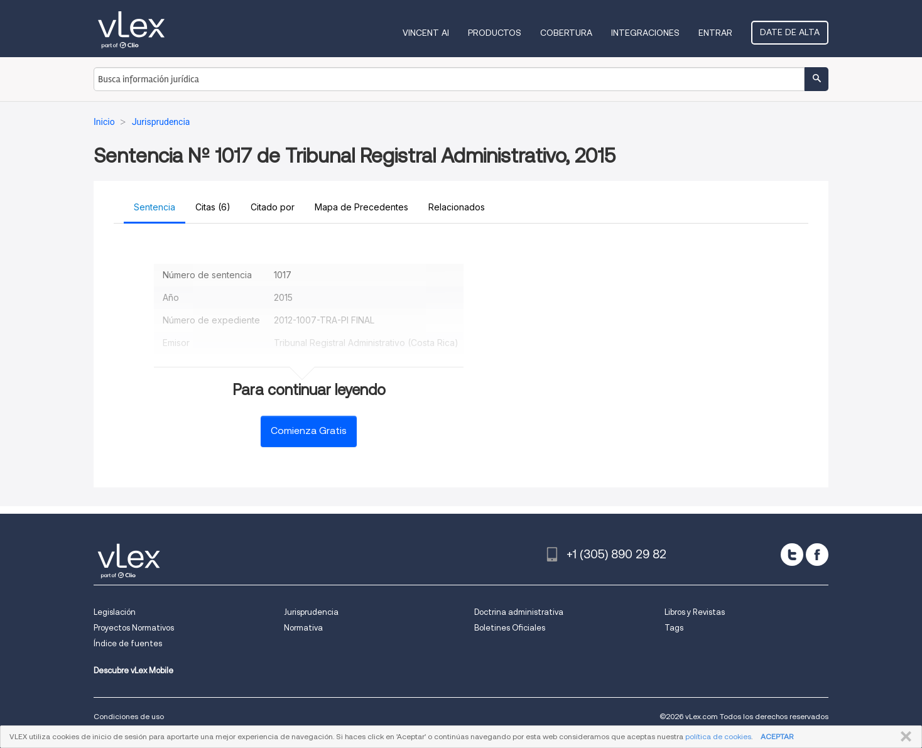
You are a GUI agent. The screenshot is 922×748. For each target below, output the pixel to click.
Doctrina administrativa (518, 612)
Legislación (115, 612)
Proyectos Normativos (134, 627)
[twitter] (792, 554)
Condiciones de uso (129, 716)
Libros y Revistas (694, 612)
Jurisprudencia (311, 612)
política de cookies (718, 736)
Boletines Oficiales (509, 627)
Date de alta (790, 32)
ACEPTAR (777, 736)
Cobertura (566, 33)
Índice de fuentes (128, 643)
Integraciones (645, 33)
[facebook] (817, 554)
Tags (673, 627)
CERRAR (903, 736)
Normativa (303, 627)
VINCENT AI (426, 33)
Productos (494, 33)
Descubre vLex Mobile (133, 670)
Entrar (715, 33)
